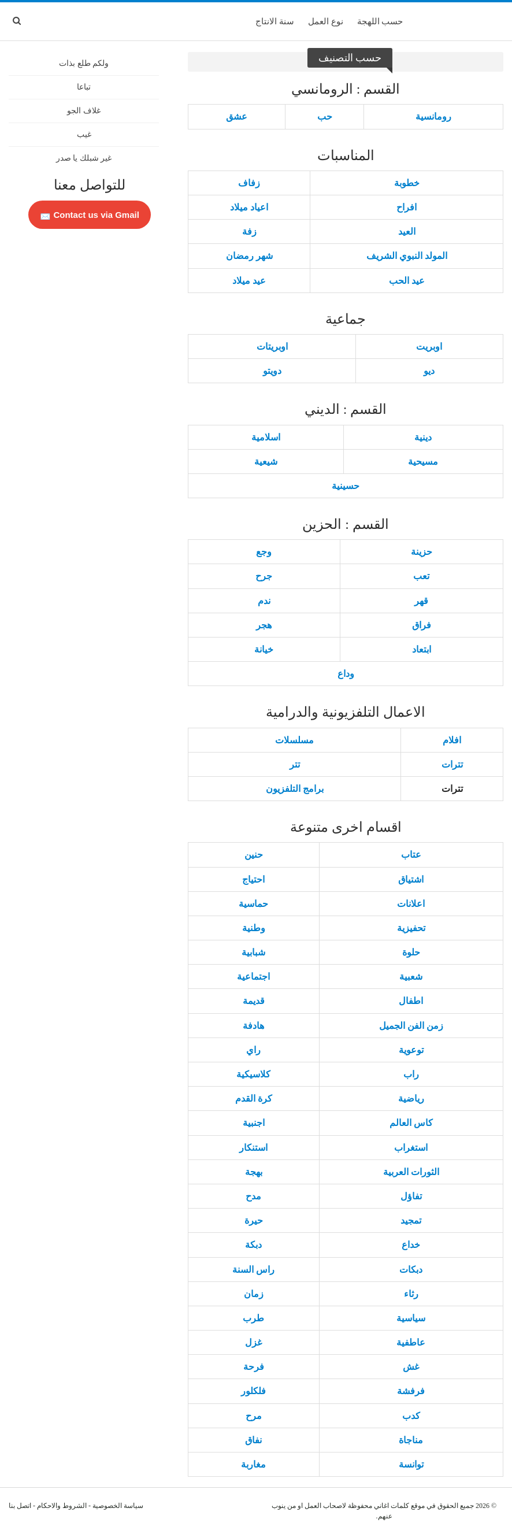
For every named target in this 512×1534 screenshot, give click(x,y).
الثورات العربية (411, 1172)
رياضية (411, 1098)
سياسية (410, 1318)
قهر (421, 601)
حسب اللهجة (380, 21)
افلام (452, 740)
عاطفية (410, 1342)
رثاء (411, 1294)
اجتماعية (253, 976)
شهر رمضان (249, 256)
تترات (452, 764)
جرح (263, 576)
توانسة (411, 1464)
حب (324, 116)
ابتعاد (421, 649)
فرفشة (411, 1391)
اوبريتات (272, 346)
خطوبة (407, 183)
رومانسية (433, 116)
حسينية (345, 486)
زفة (249, 231)
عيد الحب (407, 281)
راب (411, 1074)
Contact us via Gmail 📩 (89, 215)
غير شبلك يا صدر (84, 158)
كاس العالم (411, 1123)
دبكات (410, 1269)
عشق (236, 116)
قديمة (254, 1001)
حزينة (421, 552)
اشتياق (411, 879)
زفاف (249, 183)
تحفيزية (411, 928)
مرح (254, 1416)
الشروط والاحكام (62, 1506)
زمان (254, 1294)
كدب (411, 1416)
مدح (253, 1196)
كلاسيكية (253, 1074)
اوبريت (429, 346)
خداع (411, 1245)
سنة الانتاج (274, 21)
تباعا (84, 87)
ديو (429, 371)
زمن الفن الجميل (411, 1026)
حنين (253, 854)
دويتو (272, 371)
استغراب (411, 1148)
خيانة (263, 649)
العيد (406, 231)
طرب (253, 1318)
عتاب (411, 854)
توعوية (411, 1050)
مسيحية (423, 461)
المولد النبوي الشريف (406, 256)
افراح (406, 207)
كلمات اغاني (391, 1506)
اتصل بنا (20, 1506)
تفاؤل (411, 1196)
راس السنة (253, 1269)
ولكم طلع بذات (84, 63)
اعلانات (411, 904)
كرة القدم (253, 1098)
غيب (84, 134)
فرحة (253, 1367)
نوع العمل (325, 21)
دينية (423, 437)
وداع (345, 674)
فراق (421, 625)
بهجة (253, 1172)
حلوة (411, 952)
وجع (264, 552)
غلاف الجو (84, 110)
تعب (421, 576)
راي (253, 1050)
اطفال (411, 1001)
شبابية (253, 952)
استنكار (253, 1148)
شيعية (265, 461)
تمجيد (410, 1220)
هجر (264, 625)
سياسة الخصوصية (117, 1506)
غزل (253, 1342)
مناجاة (411, 1440)
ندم (264, 601)
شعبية (410, 976)
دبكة (253, 1245)
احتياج (253, 879)
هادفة (253, 1026)
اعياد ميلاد (249, 207)
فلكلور (253, 1391)
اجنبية (254, 1123)
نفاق (253, 1440)
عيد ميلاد (249, 281)
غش (411, 1367)
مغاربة (253, 1464)
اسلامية (265, 437)
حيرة (253, 1220)
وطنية (253, 928)
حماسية (253, 904)
